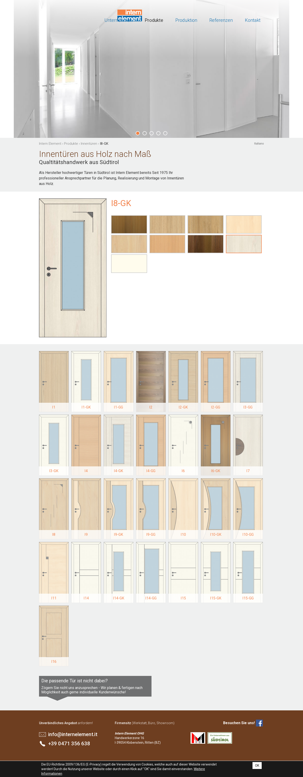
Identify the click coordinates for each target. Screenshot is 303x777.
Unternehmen (118, 20)
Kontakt (253, 20)
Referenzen (221, 20)
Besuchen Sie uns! (239, 723)
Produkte (154, 20)
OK (257, 765)
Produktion (186, 20)
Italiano (259, 143)
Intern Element (57, 16)
